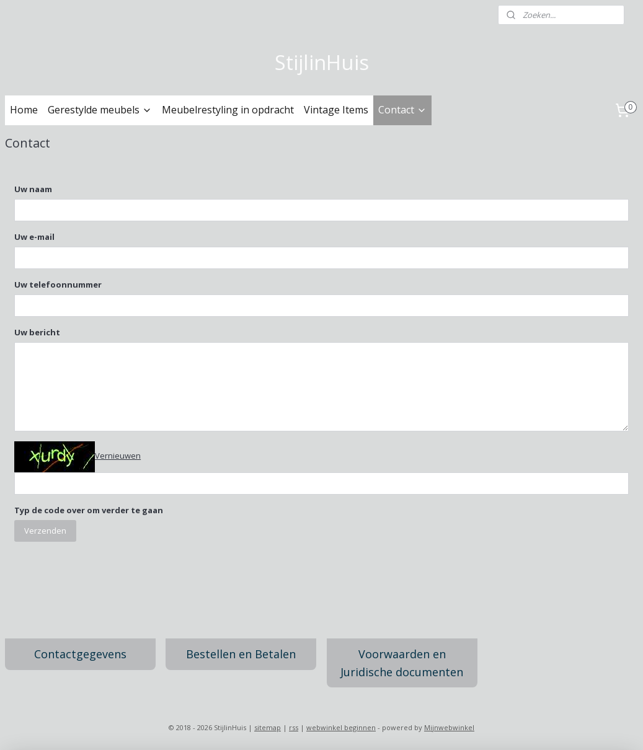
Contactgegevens (80, 653)
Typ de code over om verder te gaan (88, 509)
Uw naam (33, 189)
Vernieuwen (118, 455)
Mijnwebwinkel (449, 727)
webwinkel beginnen (341, 727)
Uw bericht (37, 332)
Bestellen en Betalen (241, 653)
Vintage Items (336, 110)
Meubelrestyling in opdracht (228, 110)
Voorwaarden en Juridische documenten (401, 662)
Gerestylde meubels (100, 110)
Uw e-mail (34, 236)
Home (24, 110)
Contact (402, 110)
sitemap (267, 727)
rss (293, 727)
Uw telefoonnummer (58, 284)
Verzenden (45, 530)
